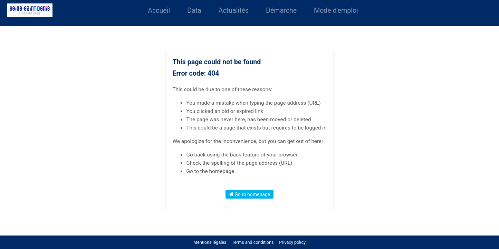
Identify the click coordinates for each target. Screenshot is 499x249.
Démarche (281, 11)
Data (194, 11)
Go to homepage (249, 194)
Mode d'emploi (336, 11)
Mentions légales (209, 242)
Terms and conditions (253, 242)
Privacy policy (292, 242)
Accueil (159, 11)
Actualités (234, 11)
